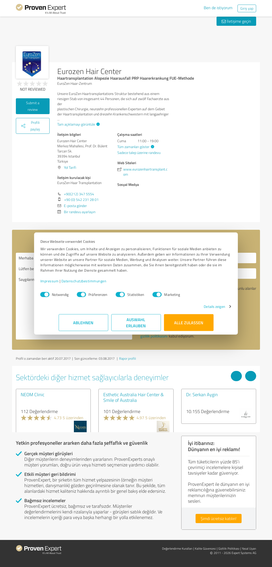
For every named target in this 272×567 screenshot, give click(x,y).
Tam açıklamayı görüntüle (77, 124)
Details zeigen (196, 309)
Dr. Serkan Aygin (202, 394)
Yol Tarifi (70, 167)
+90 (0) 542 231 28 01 (81, 199)
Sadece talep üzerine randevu (139, 152)
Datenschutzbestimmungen (102, 283)
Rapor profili (127, 358)
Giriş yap (246, 8)
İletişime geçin (236, 21)
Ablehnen (83, 325)
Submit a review (32, 106)
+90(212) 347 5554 (79, 193)
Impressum (68, 283)
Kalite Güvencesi (205, 548)
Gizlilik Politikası (229, 548)
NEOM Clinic (32, 394)
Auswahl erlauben (136, 325)
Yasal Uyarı (249, 548)
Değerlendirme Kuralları (177, 548)
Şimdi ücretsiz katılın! (218, 518)
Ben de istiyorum (218, 7)
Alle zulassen (188, 325)
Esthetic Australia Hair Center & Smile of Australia (133, 397)
